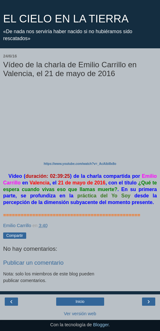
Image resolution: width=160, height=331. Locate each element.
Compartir (14, 235)
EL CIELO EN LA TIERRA (65, 19)
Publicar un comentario (33, 262)
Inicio (79, 301)
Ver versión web (80, 313)
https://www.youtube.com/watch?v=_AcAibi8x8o (80, 164)
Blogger (101, 324)
